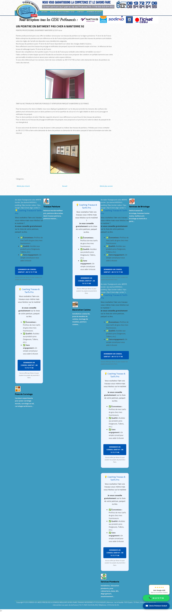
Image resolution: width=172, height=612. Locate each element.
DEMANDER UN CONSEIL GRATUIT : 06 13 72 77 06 (27, 270)
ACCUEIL (44, 11)
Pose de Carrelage (24, 394)
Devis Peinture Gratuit (156, 606)
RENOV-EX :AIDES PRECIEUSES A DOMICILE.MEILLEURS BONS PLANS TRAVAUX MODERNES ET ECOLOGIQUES (67, 602)
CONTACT (80, 11)
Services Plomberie (110, 581)
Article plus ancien (106, 186)
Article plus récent (23, 186)
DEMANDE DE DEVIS (94, 12)
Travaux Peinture (51, 206)
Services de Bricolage (139, 206)
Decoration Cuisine (81, 309)
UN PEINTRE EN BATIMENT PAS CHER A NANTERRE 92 (50, 26)
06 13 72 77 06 (156, 598)
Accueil (64, 186)
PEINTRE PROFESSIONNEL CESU (62, 12)
